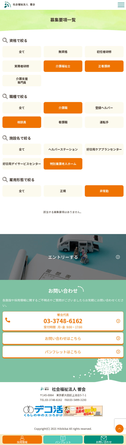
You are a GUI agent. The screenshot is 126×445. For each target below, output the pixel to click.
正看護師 (104, 66)
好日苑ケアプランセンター (104, 149)
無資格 (63, 51)
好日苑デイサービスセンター (22, 163)
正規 (63, 191)
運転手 (104, 122)
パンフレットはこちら (82, 351)
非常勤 (104, 191)
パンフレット (63, 440)
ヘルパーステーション (63, 149)
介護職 (63, 107)
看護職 (63, 122)
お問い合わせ (104, 440)
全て (22, 51)
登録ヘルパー (104, 107)
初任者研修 (104, 51)
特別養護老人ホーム (63, 163)
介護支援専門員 (22, 80)
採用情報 (22, 440)
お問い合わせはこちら (82, 338)
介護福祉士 (63, 66)
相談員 (21, 122)
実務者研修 (21, 66)
